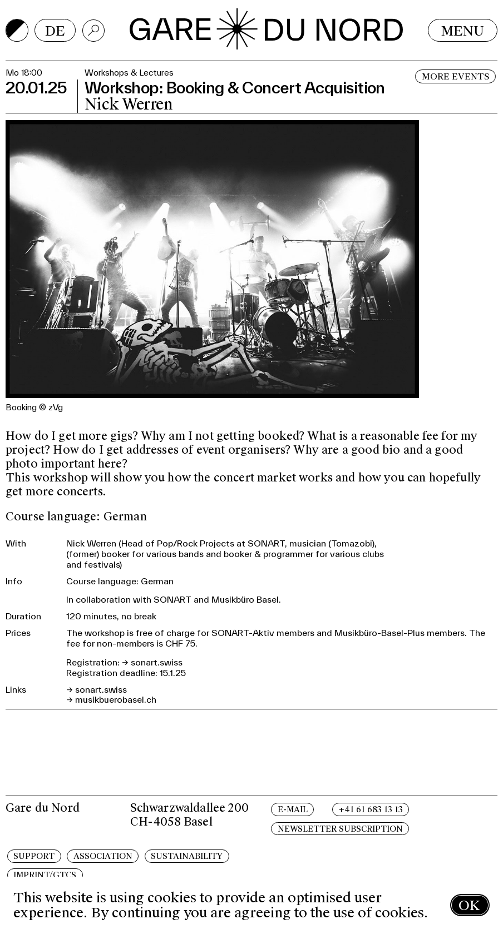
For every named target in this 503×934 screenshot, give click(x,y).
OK (469, 905)
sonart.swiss (157, 662)
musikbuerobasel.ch (115, 699)
